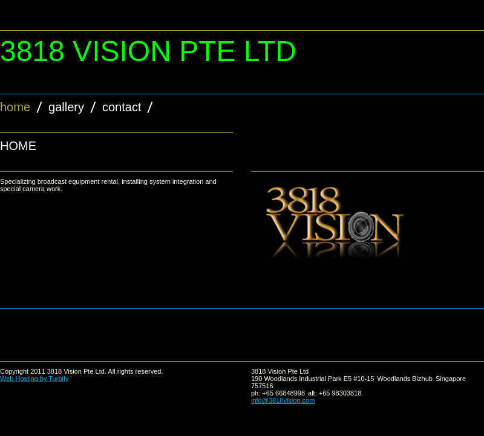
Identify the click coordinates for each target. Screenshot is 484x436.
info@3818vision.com (283, 400)
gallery (66, 107)
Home (15, 107)
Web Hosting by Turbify (34, 378)
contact (121, 107)
